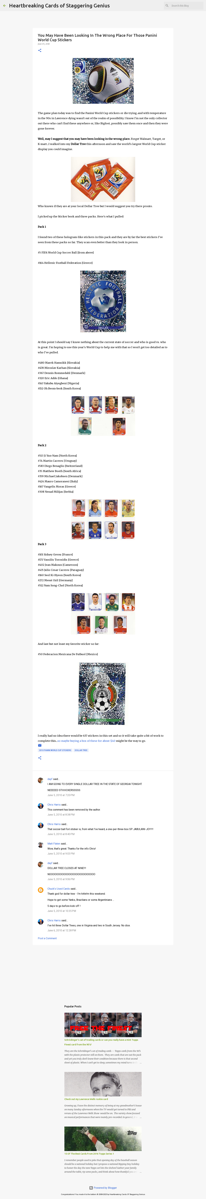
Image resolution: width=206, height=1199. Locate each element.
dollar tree (81, 750)
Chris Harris (54, 804)
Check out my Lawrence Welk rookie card (86, 1099)
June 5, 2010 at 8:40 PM (61, 834)
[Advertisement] (103, 972)
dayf (49, 779)
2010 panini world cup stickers (55, 750)
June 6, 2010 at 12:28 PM (61, 930)
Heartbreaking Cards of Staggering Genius (59, 5)
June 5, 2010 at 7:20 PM (61, 795)
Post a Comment (47, 938)
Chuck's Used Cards (58, 888)
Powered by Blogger (103, 1187)
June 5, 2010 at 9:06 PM (61, 879)
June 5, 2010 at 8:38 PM (61, 814)
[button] (40, 50)
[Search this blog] (186, 6)
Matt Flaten (53, 843)
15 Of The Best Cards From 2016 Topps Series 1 (89, 1153)
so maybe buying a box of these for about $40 (86, 740)
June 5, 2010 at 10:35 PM (61, 910)
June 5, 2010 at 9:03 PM (61, 853)
